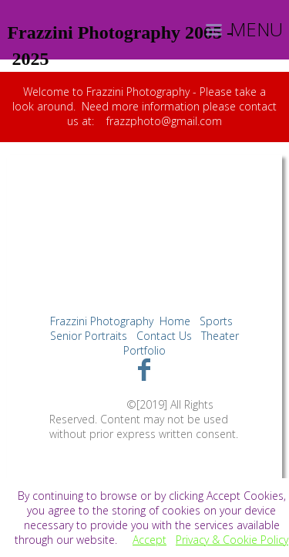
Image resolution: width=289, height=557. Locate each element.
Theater (220, 335)
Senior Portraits (88, 335)
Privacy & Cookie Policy (232, 539)
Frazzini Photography (101, 321)
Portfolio (144, 350)
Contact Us (164, 335)
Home (175, 321)
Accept (149, 539)
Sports (216, 321)
